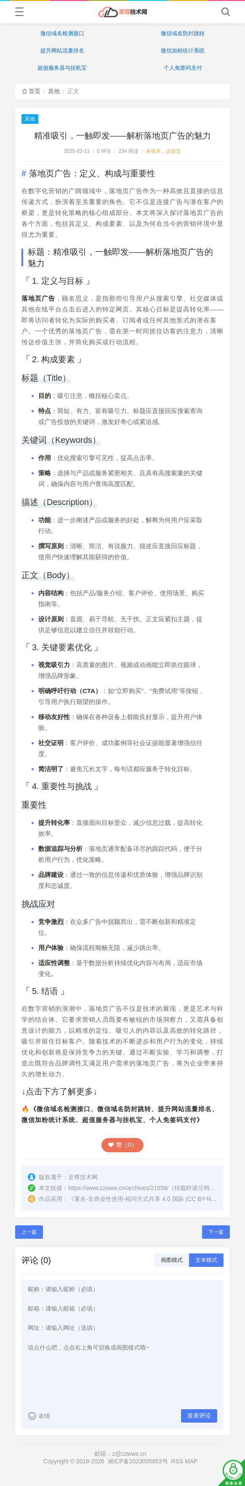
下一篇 (216, 1232)
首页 (34, 91)
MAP (191, 1461)
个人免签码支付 (183, 68)
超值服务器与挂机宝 (62, 68)
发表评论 (199, 1415)
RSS (177, 1461)
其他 (54, 91)
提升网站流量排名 (62, 50)
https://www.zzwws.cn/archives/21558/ (118, 1188)
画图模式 (172, 1260)
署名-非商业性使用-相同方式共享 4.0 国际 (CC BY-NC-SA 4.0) (155, 1199)
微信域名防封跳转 (183, 33)
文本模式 (206, 1260)
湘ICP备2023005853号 (137, 1461)
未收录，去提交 (163, 151)
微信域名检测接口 (62, 33)
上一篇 (29, 1232)
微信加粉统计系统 (183, 50)
